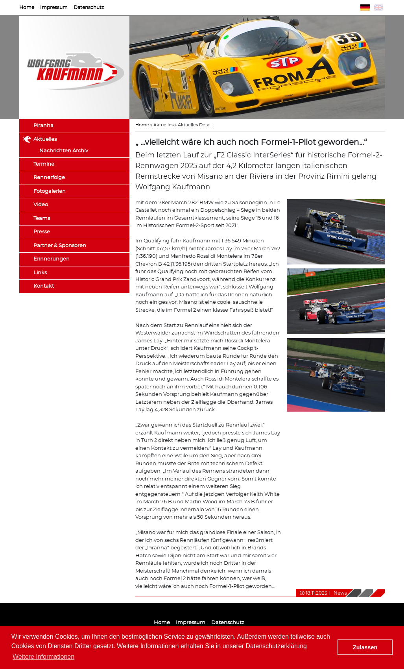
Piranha (43, 125)
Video (40, 204)
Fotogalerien (49, 191)
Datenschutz (89, 7)
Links (40, 272)
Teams (41, 218)
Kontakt (43, 286)
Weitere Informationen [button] (43, 656)
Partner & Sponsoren (59, 245)
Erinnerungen (51, 259)
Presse (41, 232)
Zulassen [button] (365, 647)
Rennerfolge (49, 177)
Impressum (54, 7)
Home (26, 7)
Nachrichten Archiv (63, 150)
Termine (43, 164)
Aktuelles (45, 139)
